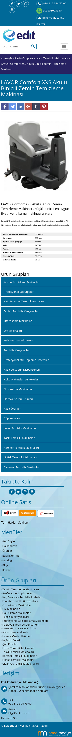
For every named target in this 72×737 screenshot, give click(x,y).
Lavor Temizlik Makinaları (52, 58)
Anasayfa (7, 58)
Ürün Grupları (24, 58)
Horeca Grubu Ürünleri (16, 636)
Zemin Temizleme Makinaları (20, 589)
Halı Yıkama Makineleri (16, 613)
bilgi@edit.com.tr (50, 17)
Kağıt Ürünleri (11, 640)
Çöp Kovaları (10, 644)
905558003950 (49, 10)
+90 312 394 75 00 (51, 3)
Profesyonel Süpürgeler (17, 593)
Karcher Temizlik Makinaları (19, 655)
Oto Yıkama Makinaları (16, 605)
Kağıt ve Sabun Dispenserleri (20, 624)
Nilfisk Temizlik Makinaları (18, 659)
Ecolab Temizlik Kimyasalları (20, 601)
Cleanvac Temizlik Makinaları (20, 663)
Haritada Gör (9, 718)
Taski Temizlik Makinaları (18, 652)
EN (38, 24)
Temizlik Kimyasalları (15, 616)
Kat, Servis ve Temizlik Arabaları (22, 597)
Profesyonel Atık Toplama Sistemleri (25, 620)
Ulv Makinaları (11, 609)
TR (44, 24)
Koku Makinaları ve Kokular (19, 628)
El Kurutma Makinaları (16, 632)
